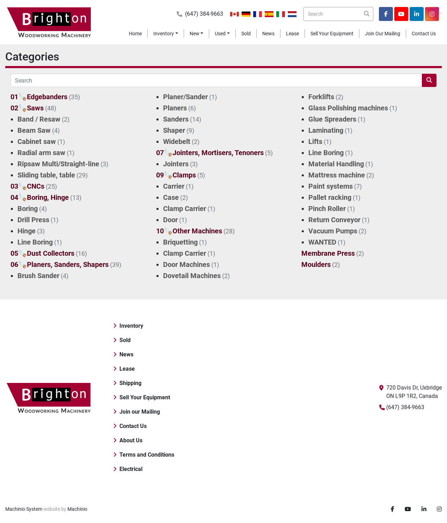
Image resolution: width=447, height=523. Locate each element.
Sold (246, 33)
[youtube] (401, 14)
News (268, 33)
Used (220, 33)
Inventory (163, 33)
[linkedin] (417, 14)
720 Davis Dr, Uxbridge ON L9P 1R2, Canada (414, 391)
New (194, 33)
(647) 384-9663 (204, 13)
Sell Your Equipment (331, 33)
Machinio (77, 509)
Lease (292, 33)
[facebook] (386, 14)
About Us (130, 440)
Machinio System (23, 509)
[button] (165, 33)
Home (135, 33)
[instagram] (432, 14)
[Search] (338, 14)
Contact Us (424, 33)
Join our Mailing (382, 33)
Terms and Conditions (146, 454)
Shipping (130, 383)
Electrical (130, 469)
